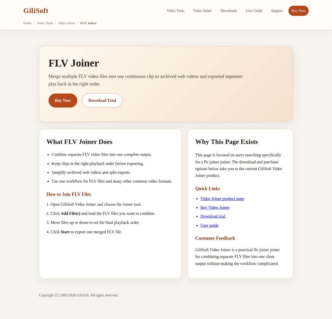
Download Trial (102, 100)
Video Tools (175, 11)
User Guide (254, 11)
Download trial (212, 216)
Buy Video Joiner (215, 207)
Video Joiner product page (222, 198)
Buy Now (299, 11)
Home (27, 23)
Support (277, 11)
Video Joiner (202, 11)
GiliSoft (36, 10)
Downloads (228, 11)
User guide (209, 225)
